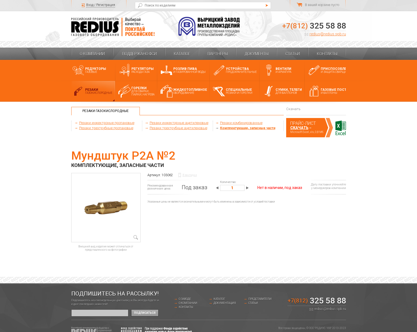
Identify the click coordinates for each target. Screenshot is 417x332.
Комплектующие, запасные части (247, 128)
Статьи (292, 54)
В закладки (190, 174)
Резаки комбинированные (241, 123)
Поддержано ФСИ (139, 54)
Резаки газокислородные (105, 111)
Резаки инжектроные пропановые (106, 123)
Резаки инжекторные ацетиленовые (179, 123)
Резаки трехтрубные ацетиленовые (178, 128)
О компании (92, 54)
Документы (256, 54)
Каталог (182, 54)
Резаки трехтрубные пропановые (106, 128)
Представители (259, 298)
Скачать (299, 128)
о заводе (185, 298)
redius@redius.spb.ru (328, 34)
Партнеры (218, 54)
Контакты (327, 54)
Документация (225, 303)
